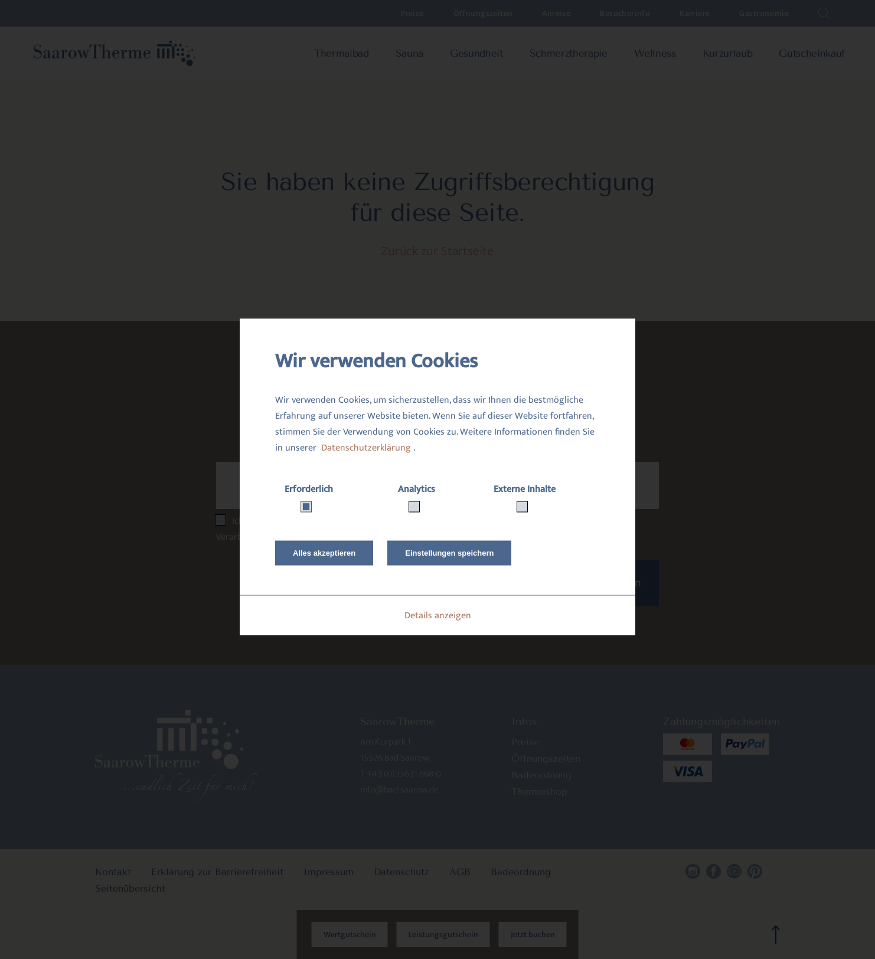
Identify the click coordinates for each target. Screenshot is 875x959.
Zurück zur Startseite (437, 251)
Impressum (328, 872)
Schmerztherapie (569, 53)
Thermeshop (539, 791)
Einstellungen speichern (449, 553)
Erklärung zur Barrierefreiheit (217, 872)
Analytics (416, 489)
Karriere (695, 13)
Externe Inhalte (525, 489)
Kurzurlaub (728, 53)
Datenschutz (401, 872)
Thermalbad (341, 53)
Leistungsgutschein (443, 934)
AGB (460, 872)
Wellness (655, 53)
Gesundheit (476, 53)
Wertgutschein (350, 934)
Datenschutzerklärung (366, 448)
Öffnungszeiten (483, 13)
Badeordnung (541, 775)
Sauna (409, 53)
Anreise (556, 13)
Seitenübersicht (130, 888)
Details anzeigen (437, 616)
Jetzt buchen (533, 934)
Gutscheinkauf (812, 53)
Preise (412, 13)
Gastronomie (764, 13)
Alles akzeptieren (324, 553)
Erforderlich (309, 489)
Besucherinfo (625, 13)
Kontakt (113, 872)
